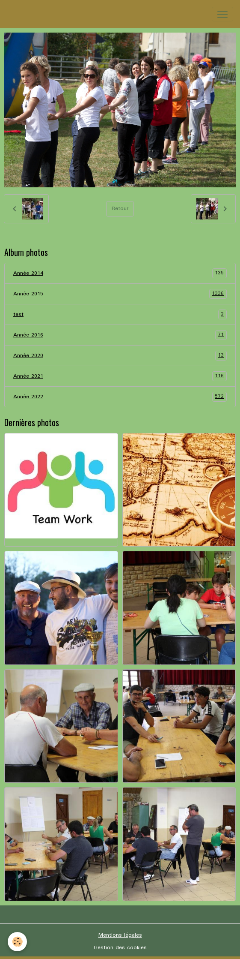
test (120, 314)
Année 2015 (120, 294)
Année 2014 (120, 273)
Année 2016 (120, 335)
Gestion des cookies (120, 947)
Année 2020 (120, 356)
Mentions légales (120, 935)
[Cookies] (17, 941)
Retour (120, 208)
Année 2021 (120, 376)
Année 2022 (120, 397)
